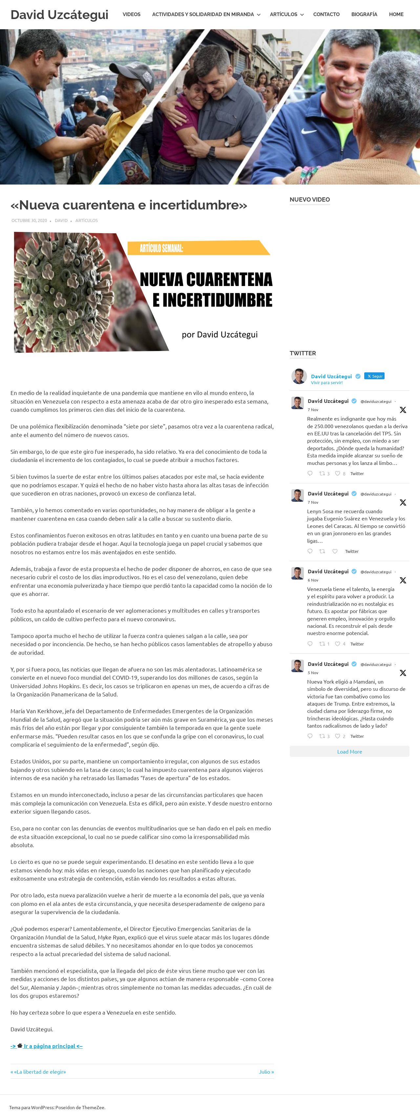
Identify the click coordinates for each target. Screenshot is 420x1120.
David (61, 220)
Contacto (326, 14)
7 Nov (313, 409)
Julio (266, 1071)
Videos (131, 14)
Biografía (364, 14)
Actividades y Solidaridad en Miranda (206, 14)
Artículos (287, 14)
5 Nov (313, 672)
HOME (396, 14)
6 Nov (313, 579)
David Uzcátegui (59, 14)
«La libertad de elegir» (40, 1071)
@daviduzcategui (376, 401)
